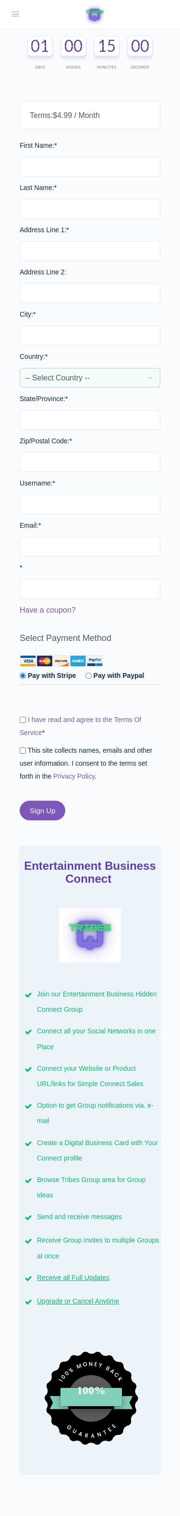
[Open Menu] (15, 14)
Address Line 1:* (44, 230)
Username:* (37, 483)
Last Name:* (38, 187)
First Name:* (38, 145)
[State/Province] (90, 420)
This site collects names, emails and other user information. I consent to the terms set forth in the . (86, 763)
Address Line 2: (43, 272)
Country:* (34, 356)
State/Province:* (44, 399)
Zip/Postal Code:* (46, 441)
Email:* (30, 525)
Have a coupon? (48, 610)
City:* (28, 314)
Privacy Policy (74, 776)
